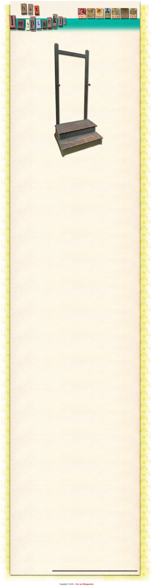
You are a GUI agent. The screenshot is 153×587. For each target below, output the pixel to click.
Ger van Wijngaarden (85, 584)
